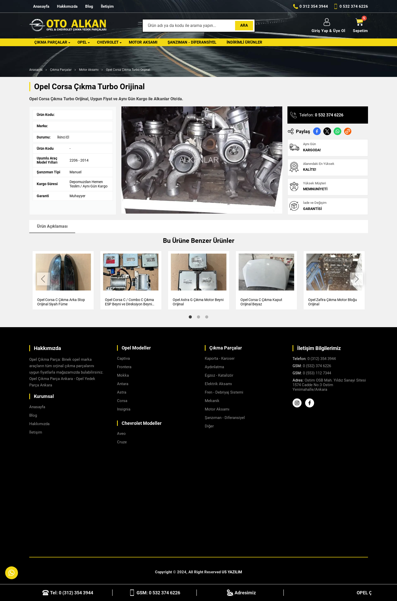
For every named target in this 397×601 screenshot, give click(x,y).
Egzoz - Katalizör (219, 375)
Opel (82, 42)
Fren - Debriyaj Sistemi (224, 392)
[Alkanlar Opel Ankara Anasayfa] (67, 26)
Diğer (209, 426)
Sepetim (360, 25)
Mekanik (212, 400)
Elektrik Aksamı (218, 384)
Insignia (123, 409)
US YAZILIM (232, 572)
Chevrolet (108, 42)
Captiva (123, 358)
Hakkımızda (67, 6)
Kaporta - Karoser (220, 358)
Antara (122, 384)
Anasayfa (41, 6)
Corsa (122, 400)
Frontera (124, 367)
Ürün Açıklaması (52, 226)
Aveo (121, 433)
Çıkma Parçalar (50, 42)
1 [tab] (190, 316)
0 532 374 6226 (329, 115)
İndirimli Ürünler (244, 42)
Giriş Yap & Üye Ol (328, 25)
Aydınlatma (214, 367)
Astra (121, 392)
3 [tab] (206, 316)
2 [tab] (198, 316)
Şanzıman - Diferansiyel (192, 42)
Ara (244, 25)
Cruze (122, 442)
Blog (89, 6)
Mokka (123, 375)
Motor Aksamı (143, 42)
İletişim (107, 6)
